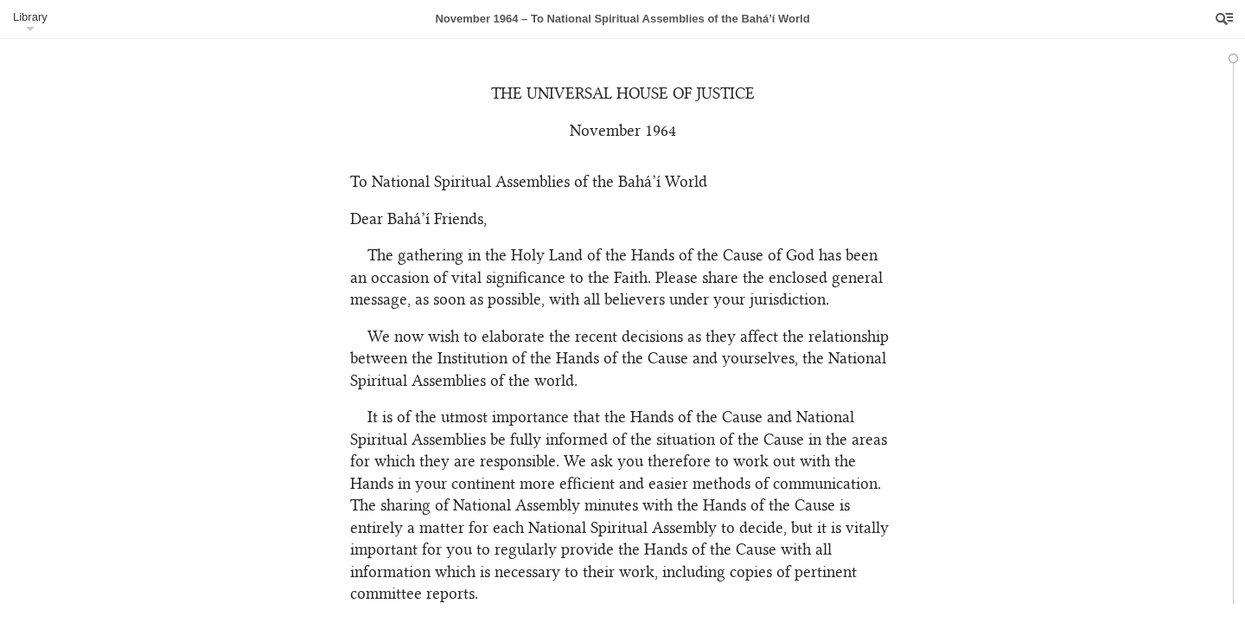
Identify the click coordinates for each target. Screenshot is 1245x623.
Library (30, 16)
